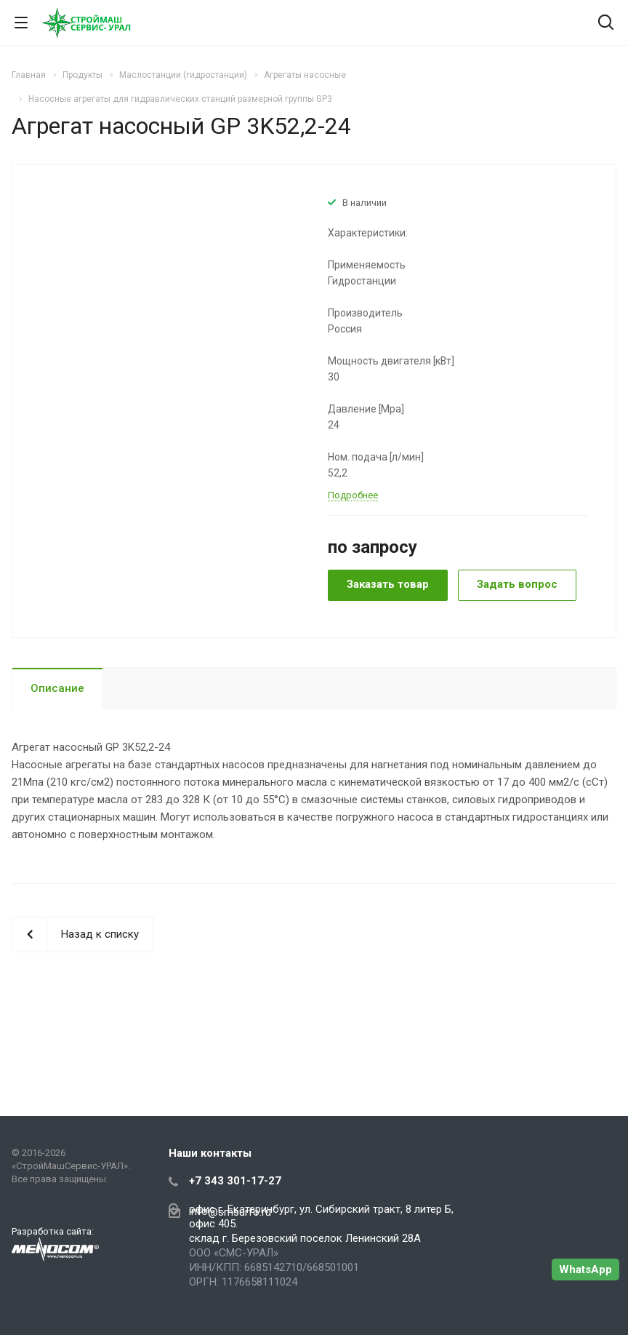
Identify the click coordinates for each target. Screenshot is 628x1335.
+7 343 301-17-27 (235, 1180)
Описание (57, 688)
